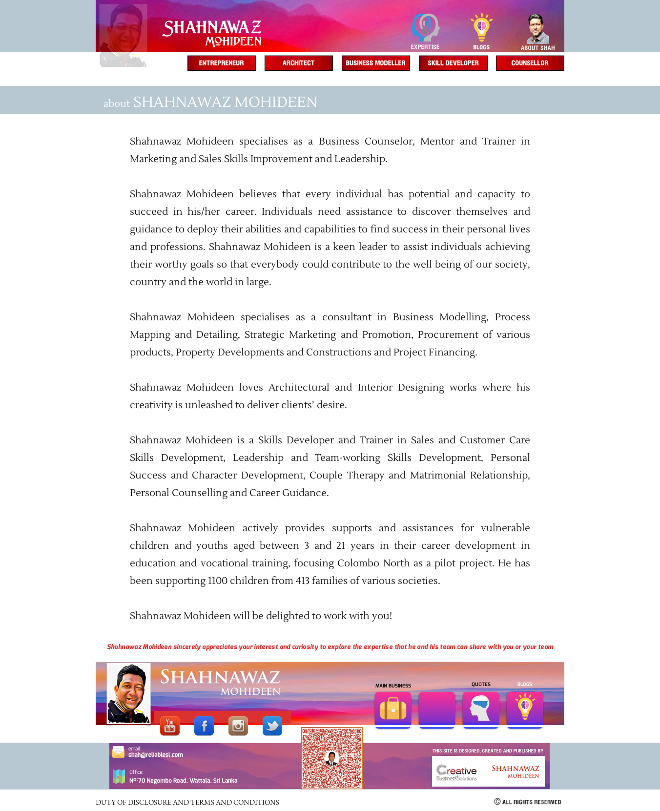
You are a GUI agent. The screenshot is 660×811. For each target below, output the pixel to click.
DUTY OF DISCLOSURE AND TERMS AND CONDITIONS (187, 802)
